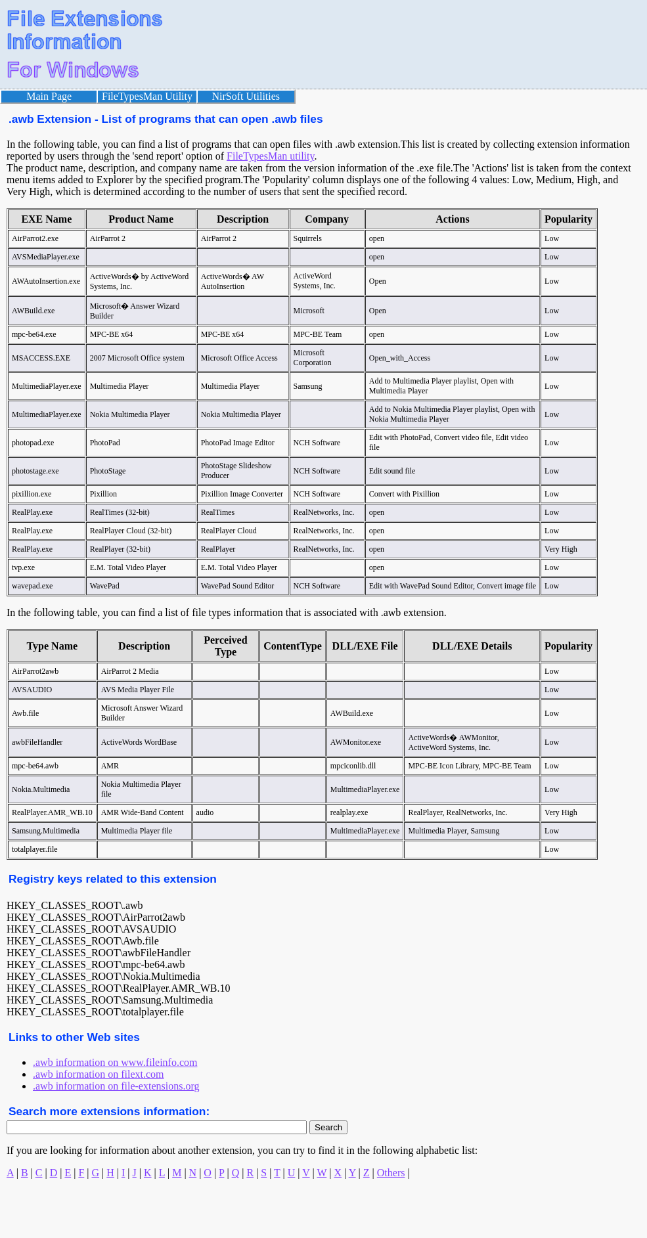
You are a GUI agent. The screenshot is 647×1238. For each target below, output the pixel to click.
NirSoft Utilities (246, 96)
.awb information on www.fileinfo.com (115, 1062)
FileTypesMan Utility (147, 96)
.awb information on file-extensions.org (116, 1086)
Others (391, 1172)
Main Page (49, 96)
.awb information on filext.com (98, 1074)
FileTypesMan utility (270, 156)
